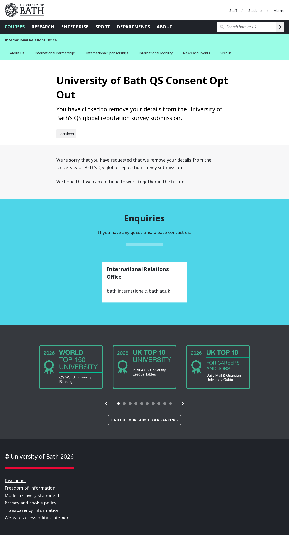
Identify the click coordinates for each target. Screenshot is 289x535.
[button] (106, 403)
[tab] (118, 403)
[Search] (280, 27)
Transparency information (32, 510)
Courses (15, 27)
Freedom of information (30, 488)
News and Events (196, 53)
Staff (233, 10)
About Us (17, 53)
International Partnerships (55, 53)
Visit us (226, 53)
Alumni (279, 10)
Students (255, 10)
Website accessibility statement (38, 518)
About (164, 27)
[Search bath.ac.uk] (246, 27)
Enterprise (74, 27)
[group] (71, 367)
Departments (133, 27)
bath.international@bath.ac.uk (138, 291)
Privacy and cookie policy (30, 503)
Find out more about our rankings (144, 420)
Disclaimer (15, 480)
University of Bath (26, 10)
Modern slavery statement (32, 495)
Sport (102, 27)
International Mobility (156, 53)
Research (42, 27)
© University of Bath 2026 (39, 456)
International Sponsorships (107, 53)
